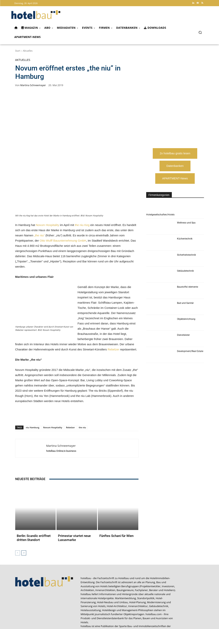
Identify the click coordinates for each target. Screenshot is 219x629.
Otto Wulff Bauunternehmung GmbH (63, 218)
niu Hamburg (32, 405)
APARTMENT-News (175, 178)
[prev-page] (17, 513)
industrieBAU (151, 594)
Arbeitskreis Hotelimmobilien (126, 594)
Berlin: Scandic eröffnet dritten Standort (32, 498)
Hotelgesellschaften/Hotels (160, 214)
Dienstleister (183, 335)
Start (17, 50)
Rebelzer (113, 327)
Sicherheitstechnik (186, 255)
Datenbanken (175, 165)
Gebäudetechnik (185, 271)
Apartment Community (94, 594)
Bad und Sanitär (185, 303)
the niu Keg (82, 202)
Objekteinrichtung (186, 319)
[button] (200, 32)
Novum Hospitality (47, 202)
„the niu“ (39, 213)
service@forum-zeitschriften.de (186, 608)
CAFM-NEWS (104, 598)
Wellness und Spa (186, 222)
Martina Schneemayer (33, 85)
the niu (82, 405)
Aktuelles (28, 50)
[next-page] (23, 513)
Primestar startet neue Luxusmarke (72, 498)
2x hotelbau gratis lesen (175, 153)
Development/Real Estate (190, 351)
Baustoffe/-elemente (187, 287)
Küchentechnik (184, 238)
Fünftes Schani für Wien (114, 497)
